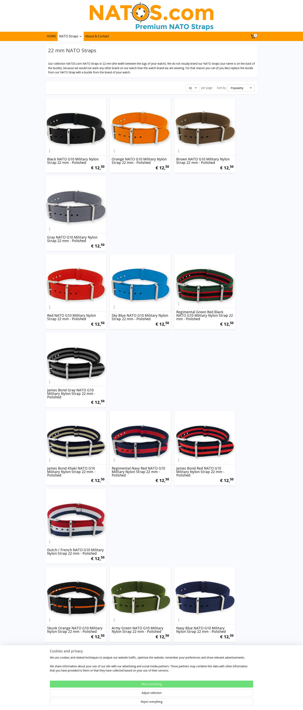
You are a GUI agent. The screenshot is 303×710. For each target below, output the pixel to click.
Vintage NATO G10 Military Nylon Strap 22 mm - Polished (231, 486)
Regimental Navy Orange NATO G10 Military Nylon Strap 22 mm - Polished (176, 486)
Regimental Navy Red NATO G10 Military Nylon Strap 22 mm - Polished (124, 283)
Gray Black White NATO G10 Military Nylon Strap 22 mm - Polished (232, 621)
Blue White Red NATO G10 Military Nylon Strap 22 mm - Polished (124, 554)
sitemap (135, 702)
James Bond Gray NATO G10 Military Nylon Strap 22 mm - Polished (232, 216)
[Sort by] (241, 88)
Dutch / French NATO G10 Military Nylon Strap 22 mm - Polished (232, 283)
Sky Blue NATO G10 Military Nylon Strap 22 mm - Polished (124, 216)
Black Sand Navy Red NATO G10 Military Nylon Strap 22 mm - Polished (178, 419)
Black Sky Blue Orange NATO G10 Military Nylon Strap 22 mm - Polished (230, 419)
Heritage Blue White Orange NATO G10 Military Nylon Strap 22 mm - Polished (123, 620)
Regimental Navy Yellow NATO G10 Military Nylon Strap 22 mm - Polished (68, 486)
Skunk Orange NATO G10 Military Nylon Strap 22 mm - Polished (70, 351)
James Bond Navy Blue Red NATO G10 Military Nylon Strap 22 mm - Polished (69, 419)
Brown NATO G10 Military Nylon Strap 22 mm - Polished (176, 148)
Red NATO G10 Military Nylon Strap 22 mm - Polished (66, 216)
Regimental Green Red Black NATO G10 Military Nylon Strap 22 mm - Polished (175, 214)
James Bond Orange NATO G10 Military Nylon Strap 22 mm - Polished (178, 554)
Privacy (51, 671)
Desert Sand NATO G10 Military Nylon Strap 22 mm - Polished (232, 351)
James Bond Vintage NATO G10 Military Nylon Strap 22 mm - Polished (124, 419)
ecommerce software (158, 702)
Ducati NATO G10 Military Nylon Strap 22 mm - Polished (230, 554)
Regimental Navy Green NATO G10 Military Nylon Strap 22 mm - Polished (122, 486)
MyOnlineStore (192, 702)
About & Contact (97, 36)
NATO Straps (70, 36)
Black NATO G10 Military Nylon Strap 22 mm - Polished (67, 148)
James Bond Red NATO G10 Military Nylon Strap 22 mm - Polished (178, 283)
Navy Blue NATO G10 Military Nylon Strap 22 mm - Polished (178, 351)
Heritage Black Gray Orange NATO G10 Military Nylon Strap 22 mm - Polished (70, 554)
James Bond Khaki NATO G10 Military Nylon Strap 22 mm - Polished (70, 283)
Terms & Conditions (59, 675)
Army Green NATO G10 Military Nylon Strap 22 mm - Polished (124, 351)
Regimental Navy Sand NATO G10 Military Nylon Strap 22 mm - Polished (176, 621)
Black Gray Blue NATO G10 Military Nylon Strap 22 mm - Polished (70, 621)
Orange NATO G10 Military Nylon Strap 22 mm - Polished (123, 148)
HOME (51, 36)
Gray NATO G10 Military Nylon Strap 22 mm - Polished (229, 148)
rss (142, 702)
